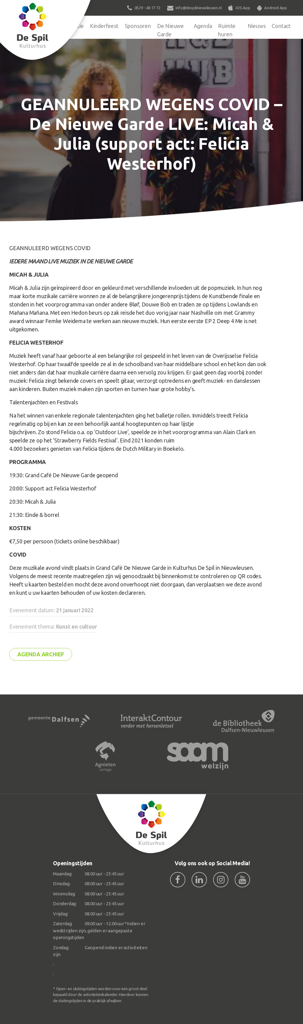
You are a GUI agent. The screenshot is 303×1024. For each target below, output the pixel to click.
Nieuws (257, 26)
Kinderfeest (104, 26)
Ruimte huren (227, 30)
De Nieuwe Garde (170, 30)
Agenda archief (40, 654)
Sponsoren (138, 26)
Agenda (203, 26)
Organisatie (70, 26)
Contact (281, 26)
